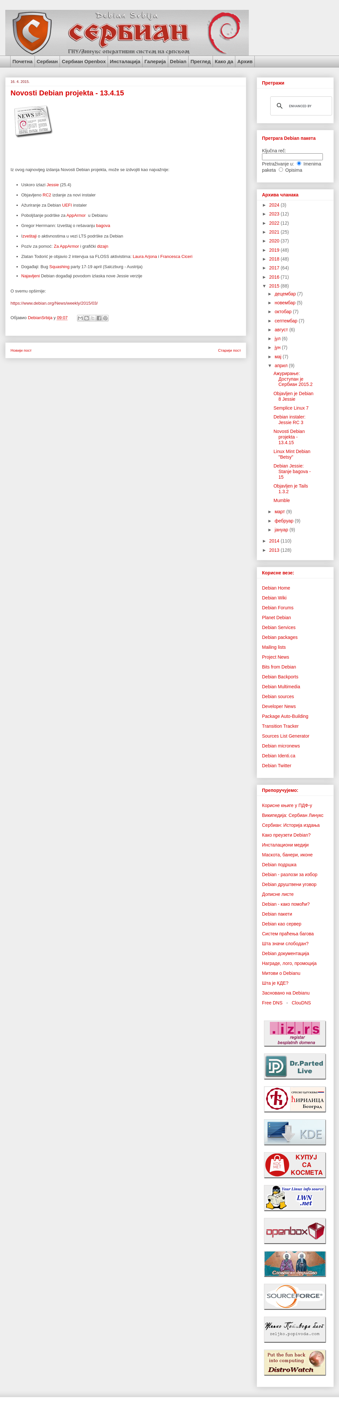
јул (278, 338)
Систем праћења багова (288, 933)
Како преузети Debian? (286, 835)
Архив (245, 61)
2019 (275, 250)
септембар (286, 320)
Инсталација (125, 61)
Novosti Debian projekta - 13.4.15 (289, 437)
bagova (103, 225)
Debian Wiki (274, 597)
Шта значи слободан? (285, 943)
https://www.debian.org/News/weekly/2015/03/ (54, 303)
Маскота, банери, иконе (287, 854)
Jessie (53, 184)
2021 (275, 232)
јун (278, 347)
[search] (300, 106)
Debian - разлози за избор (289, 874)
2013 (275, 550)
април (281, 365)
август (281, 329)
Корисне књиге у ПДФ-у (287, 805)
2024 (275, 205)
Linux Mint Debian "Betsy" (292, 454)
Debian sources (278, 696)
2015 (275, 286)
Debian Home (276, 588)
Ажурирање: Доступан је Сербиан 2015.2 (293, 379)
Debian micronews (281, 745)
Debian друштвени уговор (289, 884)
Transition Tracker (280, 726)
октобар (283, 311)
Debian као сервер (281, 923)
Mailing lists (274, 647)
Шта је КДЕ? (275, 983)
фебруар (284, 520)
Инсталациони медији (285, 845)
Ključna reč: (274, 150)
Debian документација (285, 953)
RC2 (47, 194)
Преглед (201, 61)
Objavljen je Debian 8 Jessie (293, 396)
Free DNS (272, 1002)
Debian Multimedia (281, 686)
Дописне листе (278, 894)
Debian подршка (279, 864)
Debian (178, 61)
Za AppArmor (66, 246)
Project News (275, 657)
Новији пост (21, 350)
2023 (275, 213)
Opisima (293, 170)
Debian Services (279, 627)
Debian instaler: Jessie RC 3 (289, 419)
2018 (275, 259)
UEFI (67, 205)
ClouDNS (301, 1002)
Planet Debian (276, 617)
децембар (285, 293)
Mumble (282, 500)
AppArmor (76, 215)
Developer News (279, 706)
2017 (275, 267)
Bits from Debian (279, 667)
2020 (275, 240)
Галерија (155, 61)
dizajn (102, 246)
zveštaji (29, 236)
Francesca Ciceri (176, 256)
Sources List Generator (285, 736)
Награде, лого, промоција (289, 963)
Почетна (23, 61)
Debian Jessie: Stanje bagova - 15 (292, 471)
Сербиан (47, 61)
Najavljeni (31, 275)
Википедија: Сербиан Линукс (293, 815)
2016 (275, 277)
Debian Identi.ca (278, 755)
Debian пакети (277, 914)
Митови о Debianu (281, 973)
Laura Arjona (145, 256)
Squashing (59, 266)
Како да (224, 61)
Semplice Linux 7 (291, 408)
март (280, 511)
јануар (281, 529)
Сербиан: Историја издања (291, 825)
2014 (275, 541)
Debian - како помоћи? (286, 904)
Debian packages (280, 637)
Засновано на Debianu (286, 993)
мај (278, 356)
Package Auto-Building (285, 716)
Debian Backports (280, 676)
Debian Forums (278, 607)
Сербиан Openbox (84, 61)
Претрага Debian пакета (289, 138)
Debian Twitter (276, 765)
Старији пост (229, 350)
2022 (275, 223)
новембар (285, 302)
